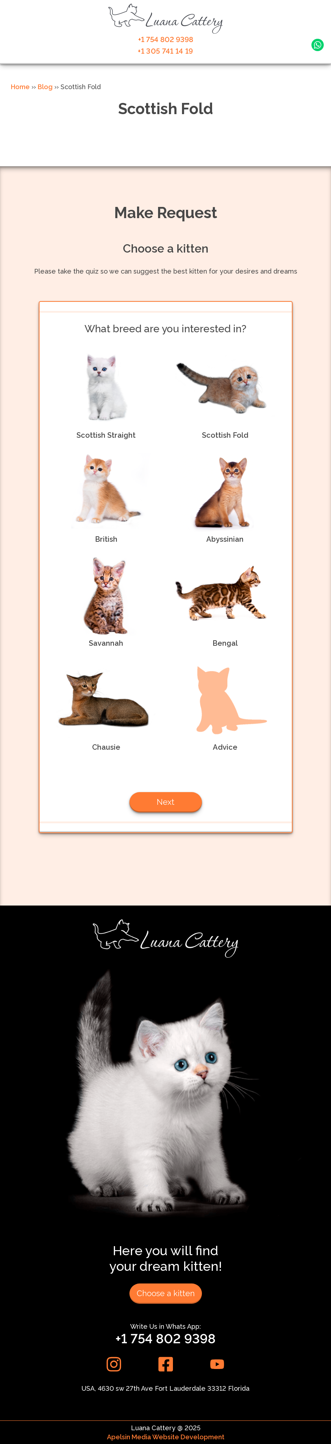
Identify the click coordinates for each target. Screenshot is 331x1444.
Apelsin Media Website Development (165, 1437)
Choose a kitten (166, 1293)
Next (165, 802)
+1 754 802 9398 (165, 39)
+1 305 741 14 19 (165, 51)
